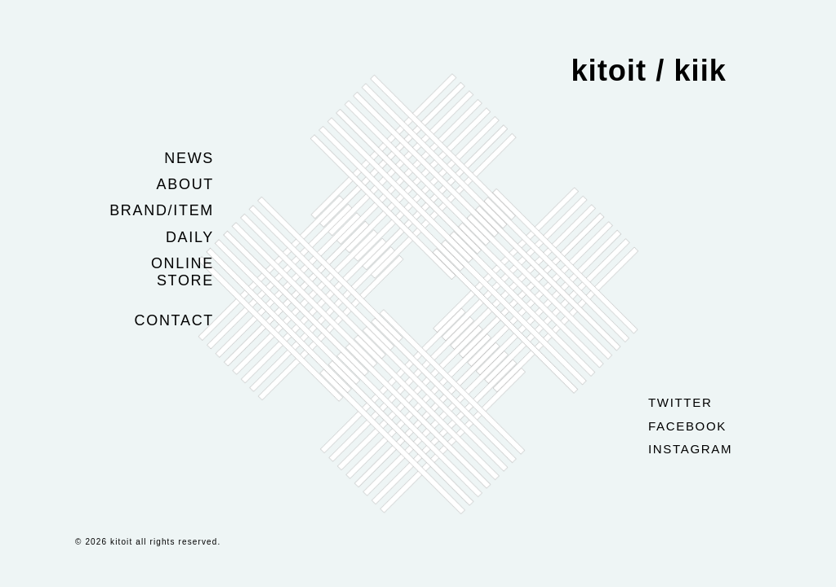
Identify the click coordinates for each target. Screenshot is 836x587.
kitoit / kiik (649, 70)
